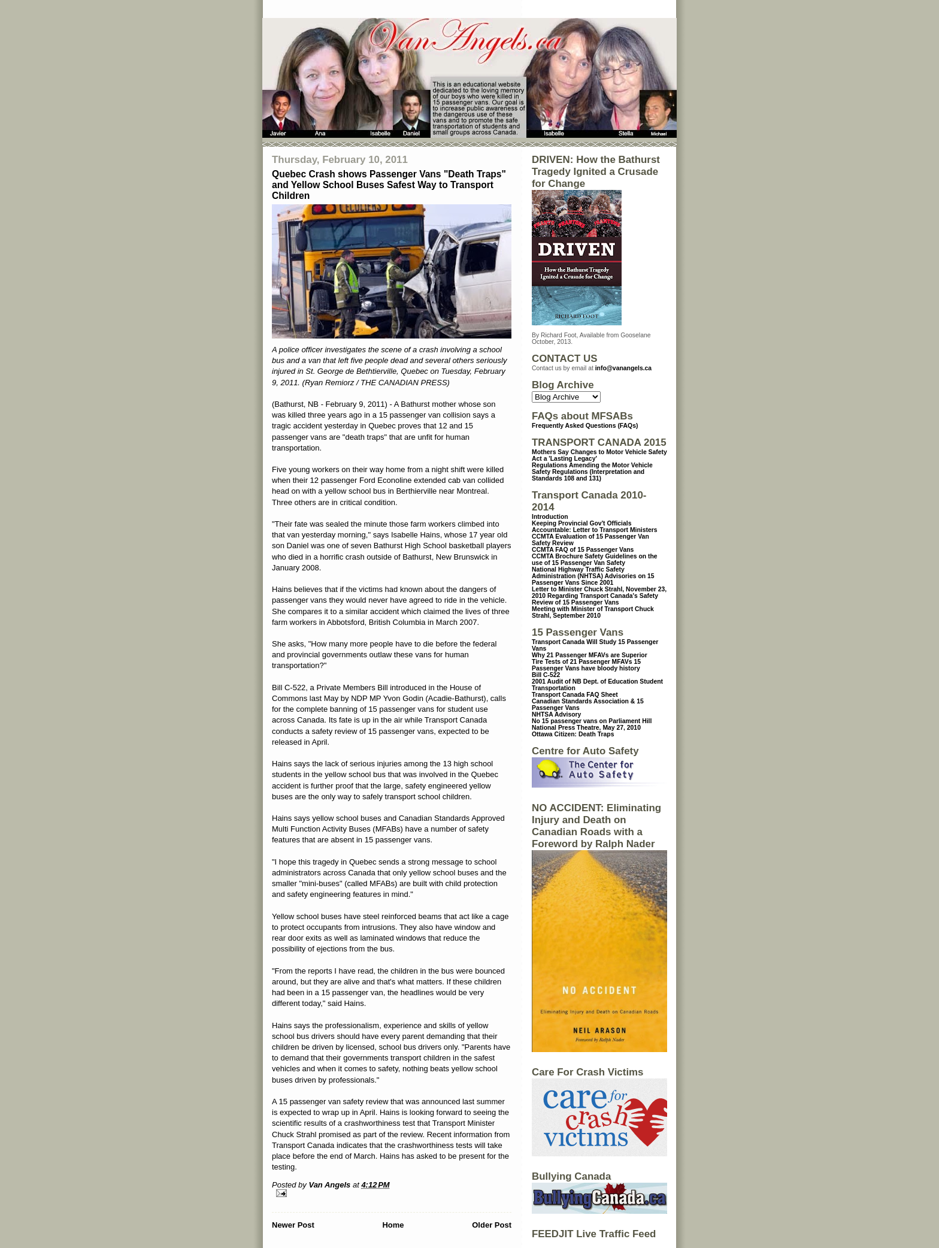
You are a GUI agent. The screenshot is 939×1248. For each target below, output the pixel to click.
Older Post (491, 1224)
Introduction (550, 516)
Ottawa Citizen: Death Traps (573, 734)
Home (393, 1224)
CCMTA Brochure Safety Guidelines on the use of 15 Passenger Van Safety (595, 559)
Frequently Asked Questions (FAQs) (585, 425)
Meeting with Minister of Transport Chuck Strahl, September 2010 (593, 612)
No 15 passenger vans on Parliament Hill (592, 721)
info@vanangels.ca (623, 368)
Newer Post (293, 1224)
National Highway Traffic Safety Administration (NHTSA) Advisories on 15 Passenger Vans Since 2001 (593, 576)
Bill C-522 (546, 675)
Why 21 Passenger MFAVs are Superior (589, 655)
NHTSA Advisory (556, 714)
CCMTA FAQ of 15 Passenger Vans (583, 549)
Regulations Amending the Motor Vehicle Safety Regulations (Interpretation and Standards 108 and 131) (592, 472)
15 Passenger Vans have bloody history (586, 665)
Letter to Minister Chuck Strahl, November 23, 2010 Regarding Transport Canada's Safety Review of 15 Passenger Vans (599, 596)
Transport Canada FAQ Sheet (575, 694)
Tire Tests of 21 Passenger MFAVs (582, 661)
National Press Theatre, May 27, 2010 (586, 727)
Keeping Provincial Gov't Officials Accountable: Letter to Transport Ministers (595, 526)
